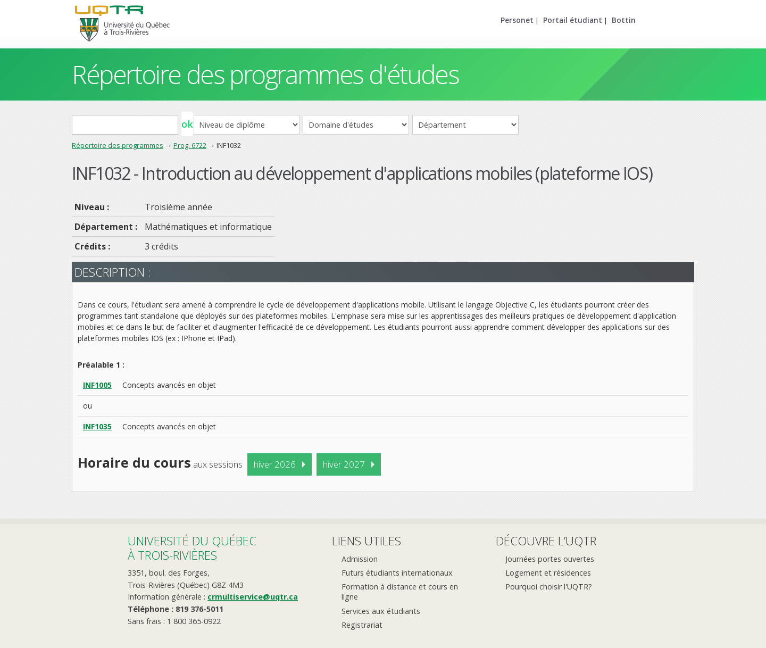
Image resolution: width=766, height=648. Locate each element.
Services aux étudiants (381, 611)
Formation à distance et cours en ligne (400, 591)
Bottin (624, 20)
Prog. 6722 (189, 145)
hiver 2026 (275, 464)
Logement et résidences (548, 573)
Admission (360, 559)
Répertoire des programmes (117, 145)
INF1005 (97, 385)
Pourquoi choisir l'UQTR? (548, 586)
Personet (517, 20)
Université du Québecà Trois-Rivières (192, 548)
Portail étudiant (572, 20)
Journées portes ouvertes (549, 559)
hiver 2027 (344, 464)
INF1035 (97, 426)
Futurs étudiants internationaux (397, 573)
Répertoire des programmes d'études (265, 74)
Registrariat (362, 625)
